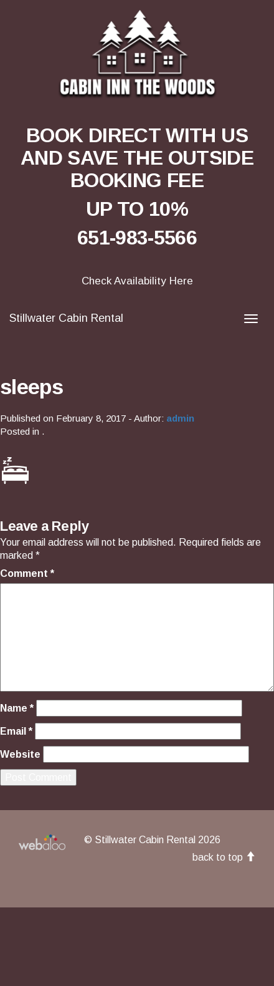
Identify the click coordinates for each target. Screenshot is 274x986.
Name (17, 708)
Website (20, 754)
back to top (223, 857)
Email (16, 731)
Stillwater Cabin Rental (66, 318)
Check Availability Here (137, 281)
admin (180, 418)
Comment (27, 573)
